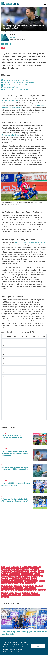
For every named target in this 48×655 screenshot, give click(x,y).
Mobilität (5, 569)
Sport (22, 567)
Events (32, 567)
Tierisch (14, 571)
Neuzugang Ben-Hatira (12, 135)
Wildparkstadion (28, 585)
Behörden (33, 583)
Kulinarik (26, 571)
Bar (25, 588)
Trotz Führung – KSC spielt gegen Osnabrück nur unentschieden (23, 632)
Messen (26, 569)
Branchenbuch (6, 581)
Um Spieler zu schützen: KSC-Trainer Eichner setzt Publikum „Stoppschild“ (14, 468)
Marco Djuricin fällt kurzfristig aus (16, 80)
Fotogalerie (26, 592)
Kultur (32, 569)
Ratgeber (27, 581)
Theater (41, 581)
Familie (23, 576)
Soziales (4, 578)
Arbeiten (17, 578)
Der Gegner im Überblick (12, 87)
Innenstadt (20, 583)
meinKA (12, 37)
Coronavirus (15, 567)
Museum (37, 574)
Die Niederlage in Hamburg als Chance (17, 85)
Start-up (17, 590)
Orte (26, 583)
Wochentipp (38, 576)
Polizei (20, 569)
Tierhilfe (5, 574)
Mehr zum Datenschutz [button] (11, 652)
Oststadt (5, 592)
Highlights (38, 585)
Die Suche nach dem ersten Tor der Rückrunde (20, 83)
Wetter (18, 574)
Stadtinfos (13, 569)
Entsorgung (31, 588)
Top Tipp (18, 592)
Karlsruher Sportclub (11, 101)
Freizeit (38, 567)
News (8, 567)
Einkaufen (33, 571)
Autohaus (5, 597)
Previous (4, 616)
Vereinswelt (42, 590)
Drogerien (35, 592)
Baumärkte (25, 595)
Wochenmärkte (15, 595)
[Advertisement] (24, 539)
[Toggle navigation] (45, 3)
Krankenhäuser (17, 581)
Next (43, 616)
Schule (11, 578)
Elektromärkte (35, 595)
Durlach (34, 590)
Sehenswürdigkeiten (8, 583)
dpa (3, 567)
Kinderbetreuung (17, 588)
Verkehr (34, 578)
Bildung (40, 571)
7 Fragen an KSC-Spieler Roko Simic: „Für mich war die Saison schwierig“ (14, 500)
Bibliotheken (26, 590)
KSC (3, 48)
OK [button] (38, 646)
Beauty (11, 592)
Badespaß (25, 574)
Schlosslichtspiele (8, 590)
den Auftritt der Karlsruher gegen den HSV (31, 242)
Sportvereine (6, 588)
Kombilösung (6, 571)
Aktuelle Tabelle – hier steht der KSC (16, 90)
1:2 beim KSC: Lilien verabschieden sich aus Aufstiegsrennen (15, 484)
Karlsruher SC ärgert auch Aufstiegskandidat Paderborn (12, 436)
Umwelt (11, 574)
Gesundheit (5, 576)
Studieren (30, 576)
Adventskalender (7, 585)
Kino (31, 574)
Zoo (20, 571)
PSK (37, 569)
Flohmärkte (5, 595)
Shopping (35, 581)
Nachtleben (18, 585)
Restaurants (26, 578)
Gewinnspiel (15, 576)
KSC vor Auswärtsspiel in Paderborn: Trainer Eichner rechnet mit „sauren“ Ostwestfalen (14, 453)
